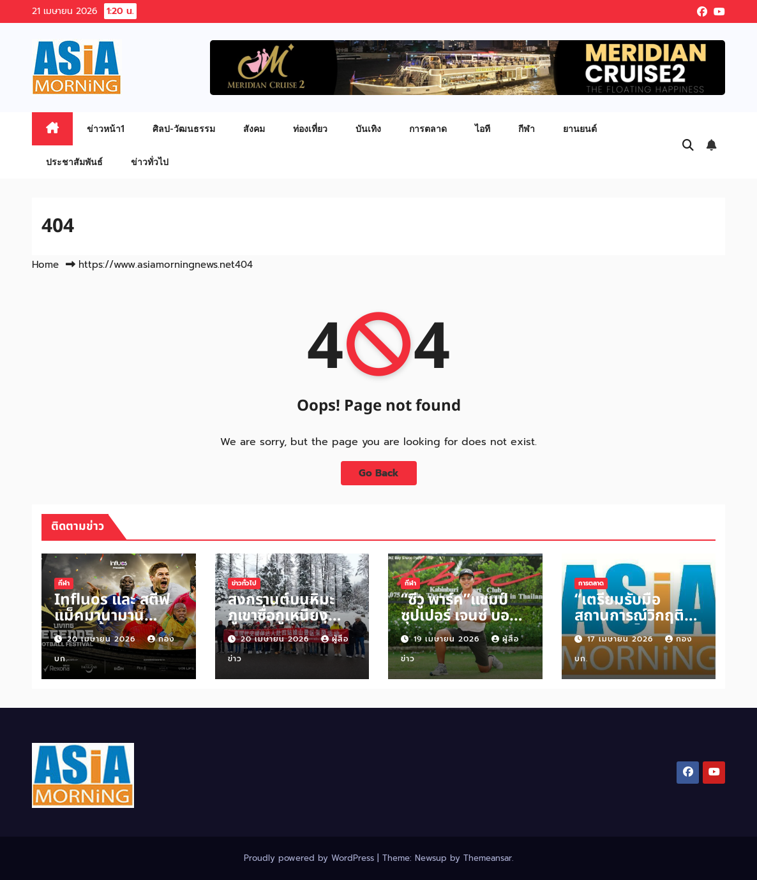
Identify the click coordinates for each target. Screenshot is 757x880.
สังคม (254, 128)
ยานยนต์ (580, 128)
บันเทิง (368, 128)
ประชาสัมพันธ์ (74, 161)
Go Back (379, 473)
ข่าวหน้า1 (105, 128)
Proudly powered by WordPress (310, 858)
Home (45, 265)
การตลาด (428, 128)
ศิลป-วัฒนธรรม (184, 128)
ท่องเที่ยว (310, 128)
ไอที (482, 128)
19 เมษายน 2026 (448, 639)
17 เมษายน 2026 (621, 639)
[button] (688, 145)
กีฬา (526, 128)
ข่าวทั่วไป (150, 161)
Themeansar (487, 858)
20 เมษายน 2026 (103, 639)
